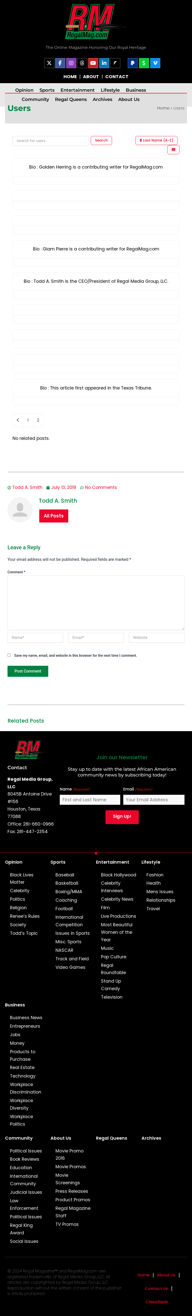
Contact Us (156, 1288)
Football (64, 909)
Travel (153, 909)
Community (35, 99)
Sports (47, 90)
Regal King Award (21, 1229)
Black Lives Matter (22, 878)
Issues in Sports (73, 933)
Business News (26, 1018)
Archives (102, 99)
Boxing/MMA (69, 892)
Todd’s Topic (24, 933)
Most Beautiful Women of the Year (116, 932)
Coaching (66, 900)
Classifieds (157, 1302)
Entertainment (77, 90)
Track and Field (72, 959)
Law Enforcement (24, 1204)
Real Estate (22, 1068)
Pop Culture (113, 957)
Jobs (15, 1035)
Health (153, 883)
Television (111, 997)
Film (105, 908)
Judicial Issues (26, 1192)
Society (18, 925)
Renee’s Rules (25, 916)
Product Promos (73, 1200)
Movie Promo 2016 (70, 1154)
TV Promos (67, 1224)
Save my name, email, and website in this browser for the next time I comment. (75, 655)
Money (17, 1043)
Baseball (65, 875)
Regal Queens (71, 99)
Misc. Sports (69, 942)
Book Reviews (24, 1159)
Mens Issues (160, 892)
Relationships (161, 900)
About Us (129, 99)
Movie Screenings (68, 1179)
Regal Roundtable (113, 969)
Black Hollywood (118, 875)
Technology (23, 1076)
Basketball (67, 883)
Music (107, 948)
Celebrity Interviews (112, 887)
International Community (24, 1180)
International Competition (69, 921)
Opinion (24, 90)
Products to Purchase (22, 1055)
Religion (18, 908)
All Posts (54, 515)
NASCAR (64, 950)
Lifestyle (110, 90)
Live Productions (118, 916)
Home (163, 108)
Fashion (155, 875)
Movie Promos (71, 1167)
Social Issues (24, 1241)
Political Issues (26, 1151)
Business (136, 90)
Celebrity (20, 891)
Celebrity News (117, 899)
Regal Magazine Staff (73, 1212)
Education (21, 1168)
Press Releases (72, 1191)
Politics (17, 899)
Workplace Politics (21, 1120)
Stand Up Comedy (111, 985)
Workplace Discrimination (25, 1088)
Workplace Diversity (21, 1104)
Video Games (71, 967)
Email (137, 789)
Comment (16, 572)
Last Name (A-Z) (156, 140)
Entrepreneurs (25, 1026)
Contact (17, 767)
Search (101, 140)
